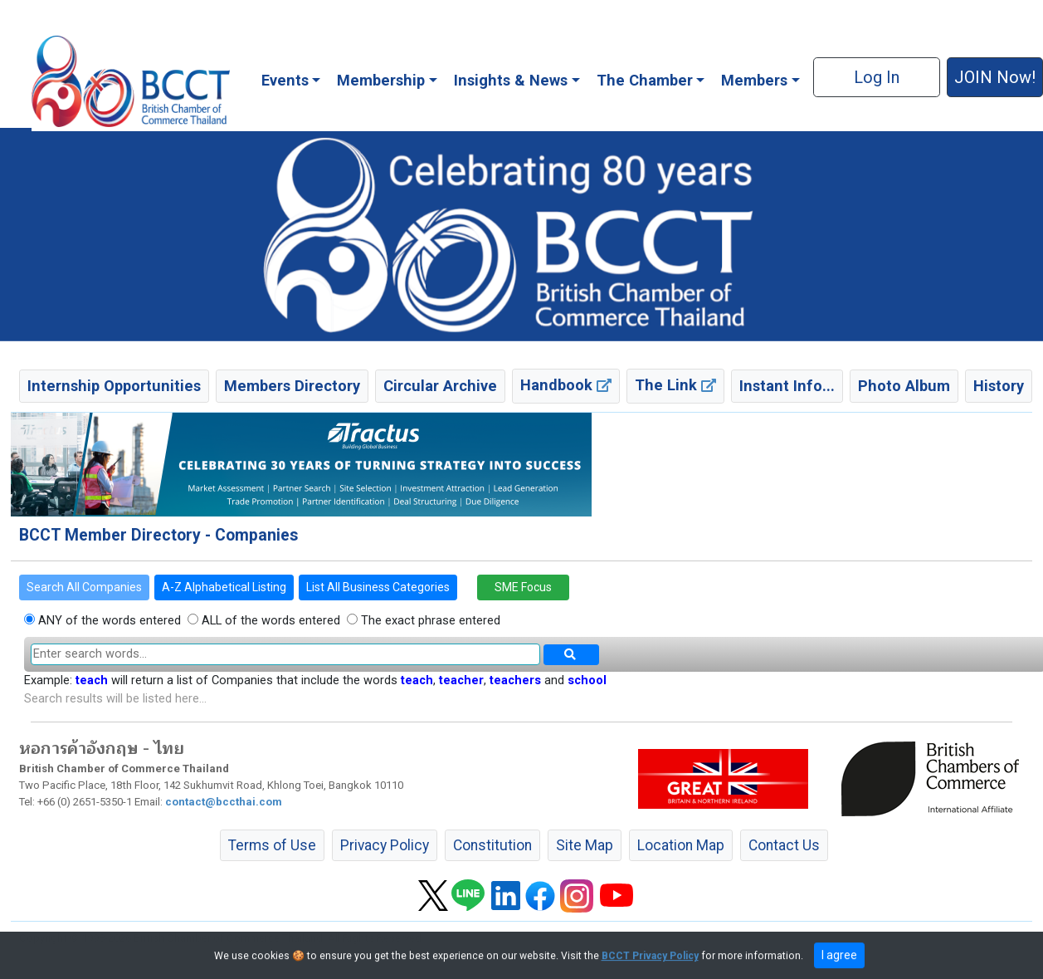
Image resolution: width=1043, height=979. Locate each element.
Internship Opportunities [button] (114, 385)
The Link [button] (675, 385)
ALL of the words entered (269, 620)
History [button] (998, 385)
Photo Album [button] (904, 385)
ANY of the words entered (108, 620)
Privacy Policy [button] (384, 845)
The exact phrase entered (429, 620)
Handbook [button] (566, 385)
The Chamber (645, 80)
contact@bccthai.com (223, 801)
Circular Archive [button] (440, 385)
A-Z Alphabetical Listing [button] (224, 587)
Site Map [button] (584, 845)
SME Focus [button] (523, 587)
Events (285, 80)
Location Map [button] (680, 845)
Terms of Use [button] (272, 845)
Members (754, 80)
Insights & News (511, 80)
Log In (876, 77)
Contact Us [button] (784, 845)
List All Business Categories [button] (378, 587)
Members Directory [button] (292, 385)
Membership (381, 80)
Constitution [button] (492, 845)
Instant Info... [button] (787, 385)
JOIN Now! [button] (995, 77)
